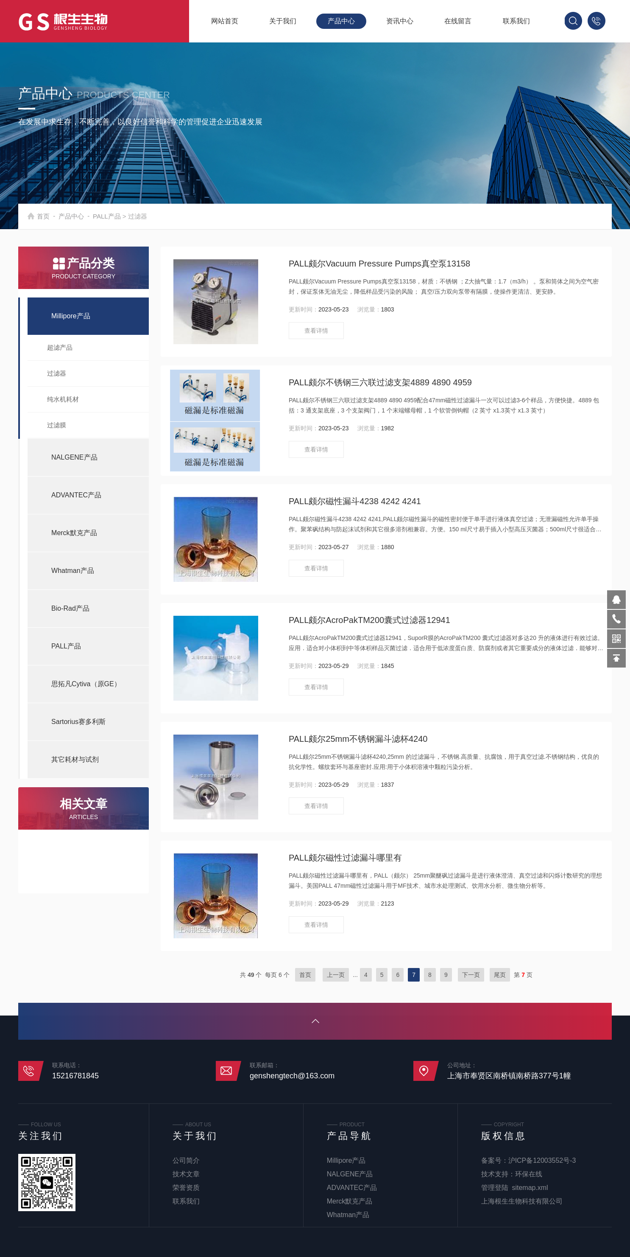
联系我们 (516, 21)
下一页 (471, 974)
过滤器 (56, 373)
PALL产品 (128, 216)
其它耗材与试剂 (75, 759)
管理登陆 (494, 1187)
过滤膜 (56, 425)
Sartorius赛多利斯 (78, 721)
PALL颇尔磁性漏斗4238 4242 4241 (355, 501)
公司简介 (186, 1160)
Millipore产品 (70, 316)
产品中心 (341, 21)
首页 (64, 216)
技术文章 (186, 1174)
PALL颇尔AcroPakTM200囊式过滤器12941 (369, 620)
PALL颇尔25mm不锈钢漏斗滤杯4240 (358, 739)
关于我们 (282, 21)
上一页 (336, 974)
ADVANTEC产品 (76, 495)
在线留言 (457, 21)
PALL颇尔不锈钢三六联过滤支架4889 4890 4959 (380, 382)
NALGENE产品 (74, 457)
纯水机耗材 (63, 399)
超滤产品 (59, 347)
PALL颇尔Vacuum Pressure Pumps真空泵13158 (379, 263)
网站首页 (224, 21)
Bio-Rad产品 (70, 608)
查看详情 (316, 330)
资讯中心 (399, 21)
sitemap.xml (530, 1187)
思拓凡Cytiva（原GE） (86, 683)
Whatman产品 (72, 570)
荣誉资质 (186, 1187)
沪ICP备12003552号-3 (542, 1160)
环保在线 (528, 1174)
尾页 (500, 974)
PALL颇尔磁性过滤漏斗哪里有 (345, 857)
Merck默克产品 (74, 532)
